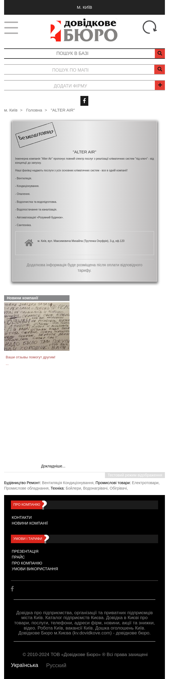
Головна (34, 110)
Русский (56, 665)
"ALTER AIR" (63, 110)
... (7, 364)
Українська (24, 665)
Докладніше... (53, 466)
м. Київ (84, 7)
